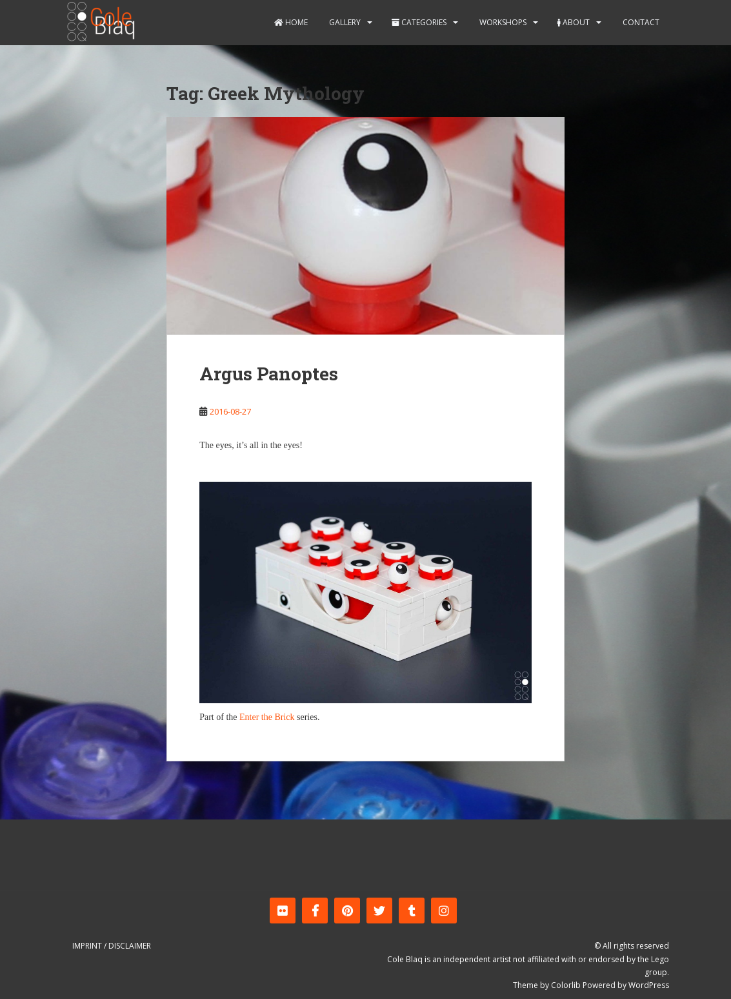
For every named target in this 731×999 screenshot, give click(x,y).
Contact (640, 22)
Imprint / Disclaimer (111, 945)
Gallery (344, 22)
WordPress (648, 985)
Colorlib (566, 985)
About (573, 22)
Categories (419, 22)
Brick (284, 717)
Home (291, 22)
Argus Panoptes (268, 374)
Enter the (255, 717)
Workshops (501, 22)
